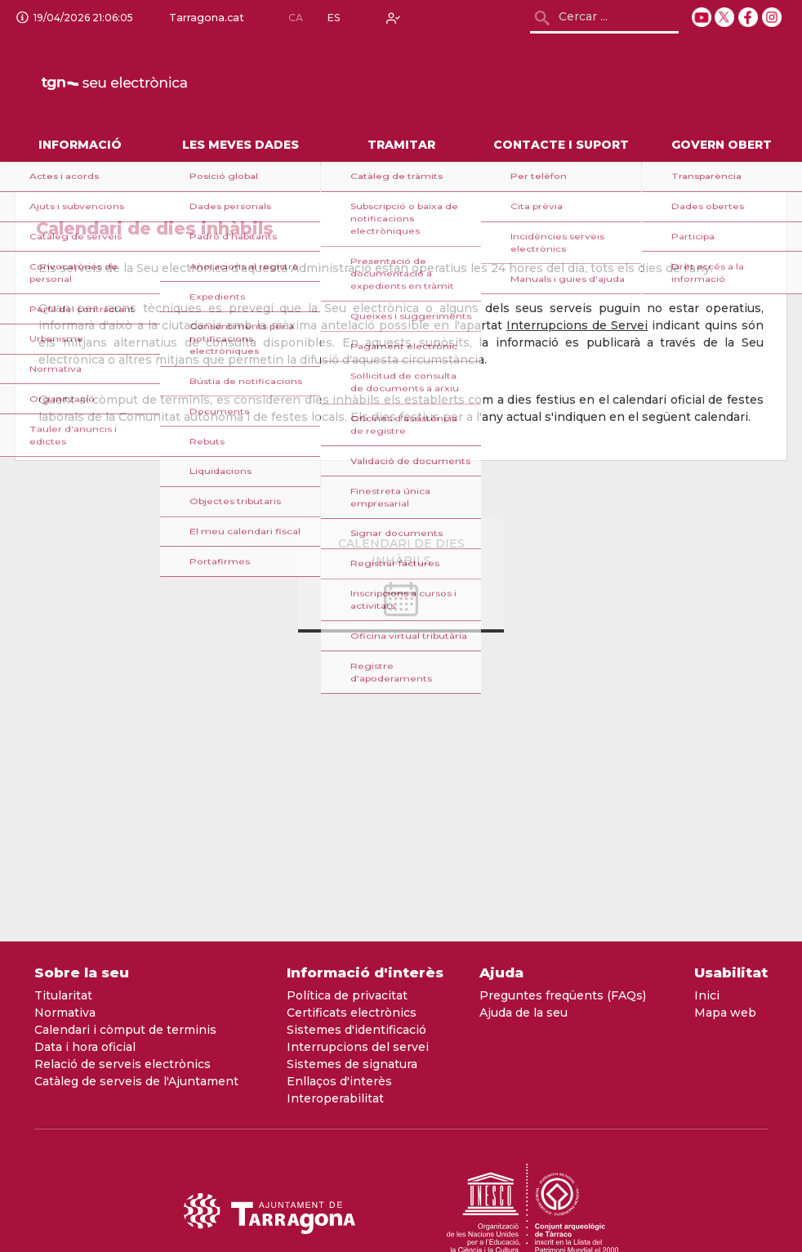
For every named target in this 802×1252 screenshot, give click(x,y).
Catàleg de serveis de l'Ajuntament (136, 1081)
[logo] (154, 82)
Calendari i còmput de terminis (125, 1029)
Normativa (65, 1012)
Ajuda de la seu (523, 1012)
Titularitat (63, 995)
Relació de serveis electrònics (122, 1064)
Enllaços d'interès (339, 1081)
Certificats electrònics (352, 1012)
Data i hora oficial (85, 1047)
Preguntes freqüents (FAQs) (562, 995)
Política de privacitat (347, 995)
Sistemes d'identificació (356, 1029)
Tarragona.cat (203, 18)
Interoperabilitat (335, 1098)
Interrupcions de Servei (577, 325)
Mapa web (725, 1012)
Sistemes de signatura (352, 1064)
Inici (707, 995)
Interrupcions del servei (358, 1047)
